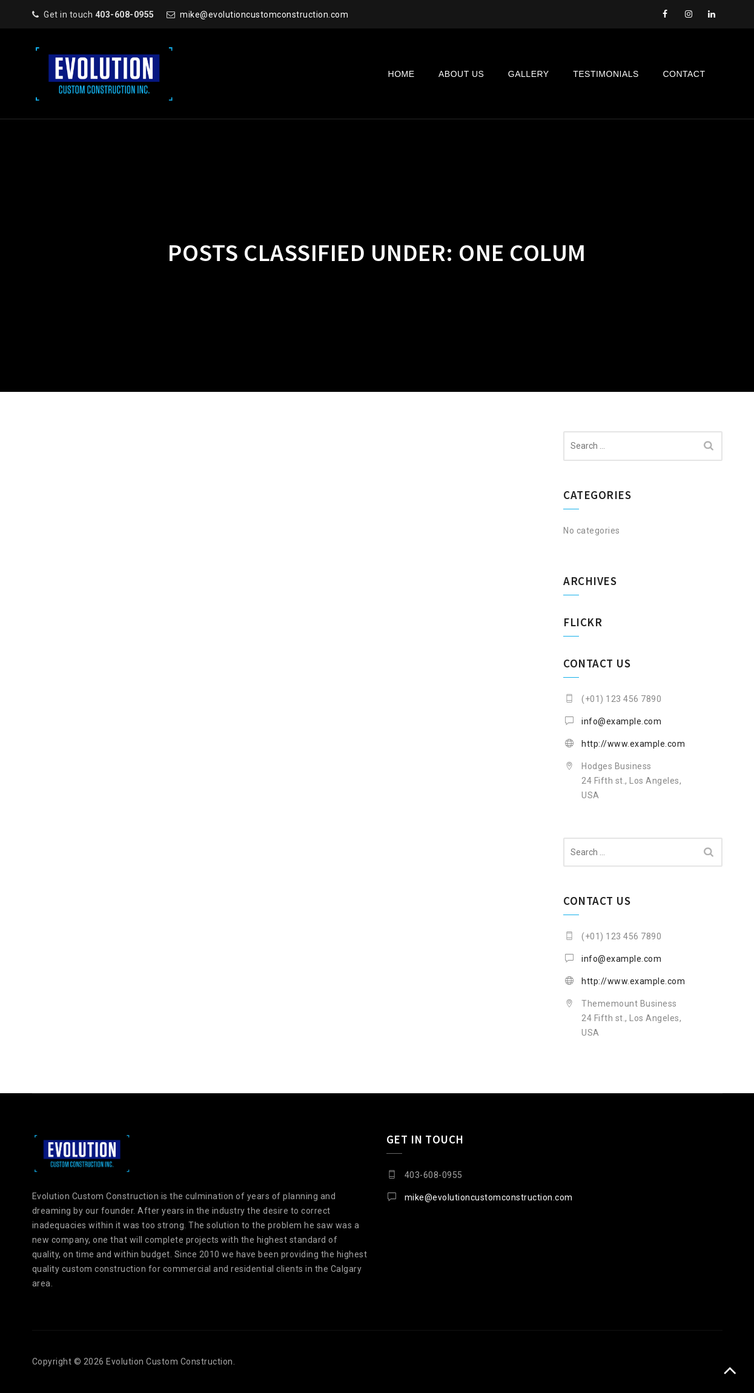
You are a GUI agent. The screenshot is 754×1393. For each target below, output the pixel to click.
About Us (461, 74)
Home (401, 74)
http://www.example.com (633, 744)
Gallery (528, 74)
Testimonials (606, 74)
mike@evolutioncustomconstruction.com (264, 14)
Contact (684, 74)
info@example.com (621, 721)
